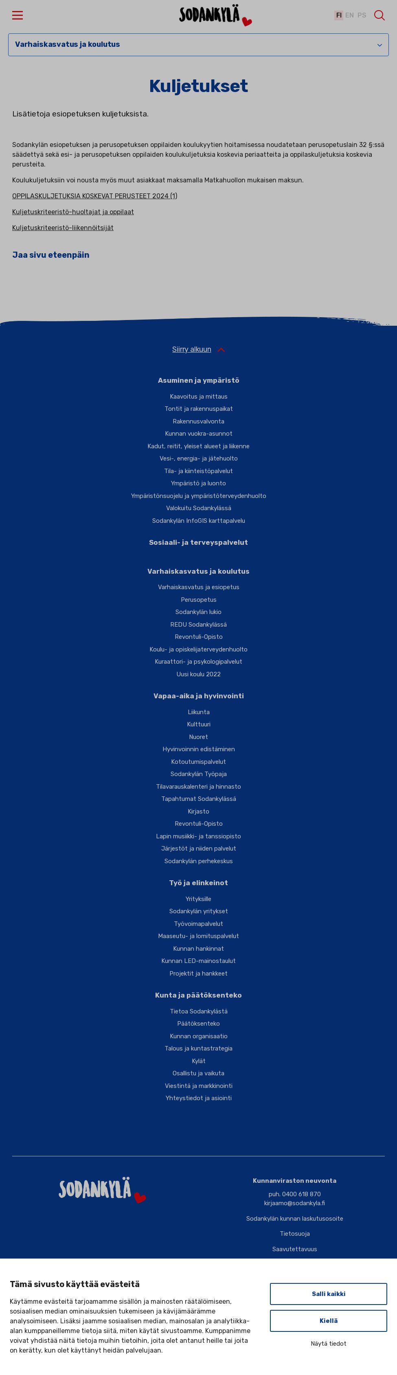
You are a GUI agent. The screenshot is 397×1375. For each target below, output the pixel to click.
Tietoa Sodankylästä (199, 1011)
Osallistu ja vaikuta (198, 1073)
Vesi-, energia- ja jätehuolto (199, 458)
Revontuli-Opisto (199, 636)
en (348, 15)
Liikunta (199, 712)
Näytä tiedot (329, 1343)
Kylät (199, 1061)
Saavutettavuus (294, 1249)
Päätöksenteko (198, 1023)
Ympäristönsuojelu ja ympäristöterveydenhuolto (198, 496)
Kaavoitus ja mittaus (199, 396)
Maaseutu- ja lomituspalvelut (198, 936)
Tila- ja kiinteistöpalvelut (198, 471)
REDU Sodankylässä (198, 624)
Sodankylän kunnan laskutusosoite (294, 1218)
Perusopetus (199, 599)
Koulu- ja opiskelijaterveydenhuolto (198, 649)
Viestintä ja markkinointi (198, 1086)
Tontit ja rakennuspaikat (199, 408)
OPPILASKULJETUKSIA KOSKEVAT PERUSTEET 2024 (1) (94, 196)
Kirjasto (198, 811)
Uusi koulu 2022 (198, 674)
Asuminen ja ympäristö (198, 380)
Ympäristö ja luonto (198, 483)
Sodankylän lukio (198, 612)
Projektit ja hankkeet (198, 973)
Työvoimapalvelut (198, 924)
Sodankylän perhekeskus (199, 861)
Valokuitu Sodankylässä (198, 508)
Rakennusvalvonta (198, 421)
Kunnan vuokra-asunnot (198, 433)
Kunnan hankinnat (198, 948)
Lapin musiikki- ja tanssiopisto (198, 836)
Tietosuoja (295, 1233)
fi (337, 15)
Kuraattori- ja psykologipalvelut (198, 661)
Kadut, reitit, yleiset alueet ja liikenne (198, 446)
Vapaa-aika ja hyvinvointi (199, 696)
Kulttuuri (199, 724)
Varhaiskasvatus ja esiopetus (198, 587)
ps (361, 15)
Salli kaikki (329, 1294)
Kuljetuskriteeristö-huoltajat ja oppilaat (73, 212)
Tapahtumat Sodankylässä (198, 799)
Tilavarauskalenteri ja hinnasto (198, 786)
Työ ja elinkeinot (198, 883)
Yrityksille (198, 899)
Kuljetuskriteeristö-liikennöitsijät (63, 228)
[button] (17, 15)
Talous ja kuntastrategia (198, 1048)
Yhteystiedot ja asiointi (199, 1098)
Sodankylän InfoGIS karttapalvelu (198, 520)
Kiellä (329, 1321)
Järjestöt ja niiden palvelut (198, 848)
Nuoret (198, 737)
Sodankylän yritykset (198, 911)
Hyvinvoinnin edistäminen (198, 749)
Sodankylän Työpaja (199, 774)
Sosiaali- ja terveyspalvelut (198, 542)
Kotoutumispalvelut (198, 761)
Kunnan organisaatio (199, 1036)
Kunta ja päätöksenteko (198, 995)
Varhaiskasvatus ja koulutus (67, 44)
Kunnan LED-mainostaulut (198, 961)
